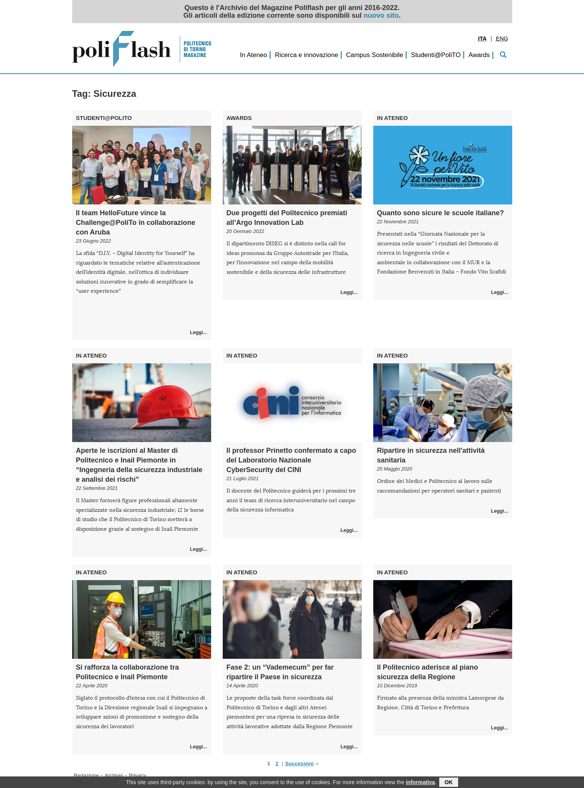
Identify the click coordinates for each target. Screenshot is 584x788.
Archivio (114, 775)
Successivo (299, 763)
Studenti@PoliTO (436, 55)
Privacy (137, 775)
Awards (479, 55)
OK (449, 783)
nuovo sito (381, 15)
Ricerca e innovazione (306, 55)
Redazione (86, 775)
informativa (420, 783)
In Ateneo (253, 55)
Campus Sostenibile (374, 55)
